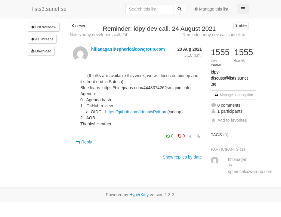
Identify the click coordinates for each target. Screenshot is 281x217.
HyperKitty (139, 194)
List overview (43, 27)
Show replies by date (182, 157)
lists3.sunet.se (49, 9)
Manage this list (211, 9)
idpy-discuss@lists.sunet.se (229, 78)
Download (41, 51)
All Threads (42, 39)
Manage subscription (233, 95)
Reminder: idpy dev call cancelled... (216, 34)
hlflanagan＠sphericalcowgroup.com (128, 49)
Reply (84, 142)
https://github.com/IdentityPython (135, 111)
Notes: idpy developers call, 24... (100, 34)
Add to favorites (229, 120)
